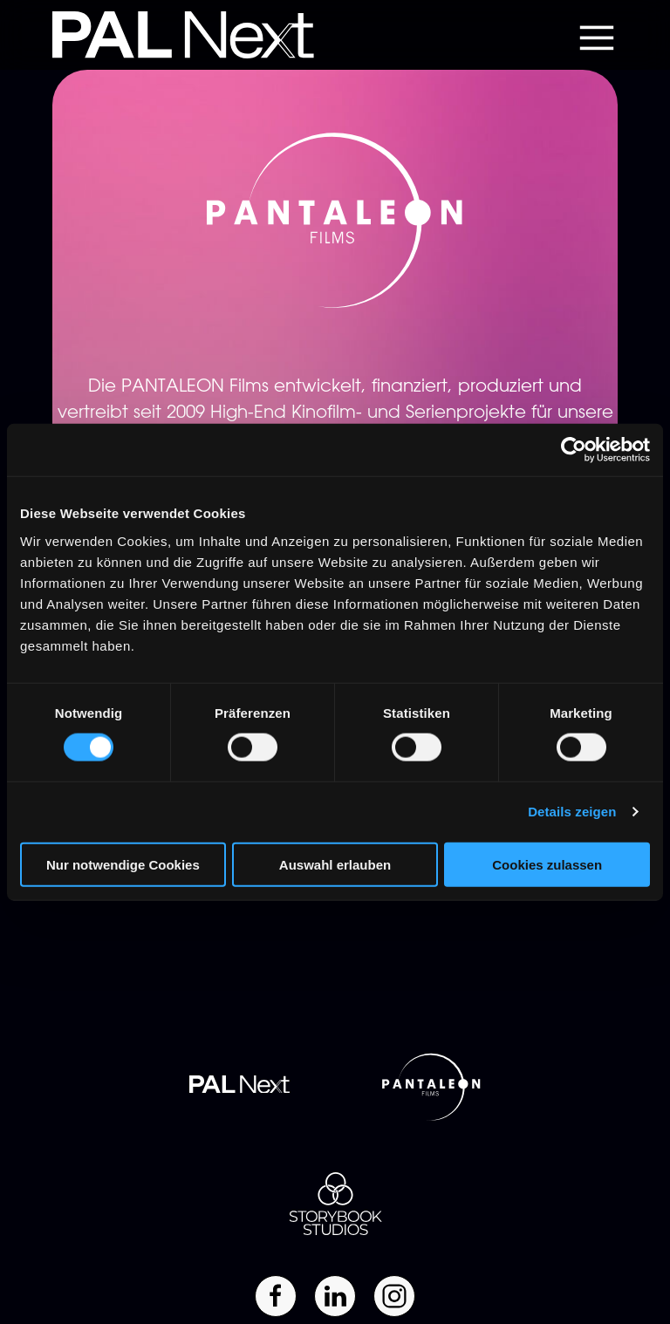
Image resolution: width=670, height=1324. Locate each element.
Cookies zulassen (547, 864)
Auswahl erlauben (335, 864)
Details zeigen (572, 811)
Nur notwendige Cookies (123, 864)
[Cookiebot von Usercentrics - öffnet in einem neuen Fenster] (573, 450)
